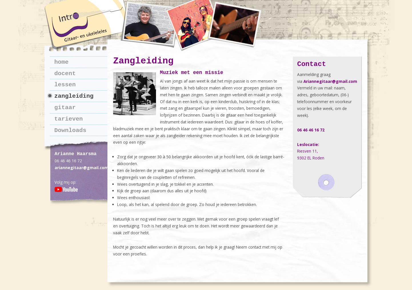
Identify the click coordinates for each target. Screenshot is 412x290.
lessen (65, 84)
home (61, 62)
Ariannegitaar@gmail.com (330, 81)
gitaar (65, 107)
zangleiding (73, 96)
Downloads (70, 130)
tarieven (68, 119)
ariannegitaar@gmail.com (81, 167)
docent (65, 73)
